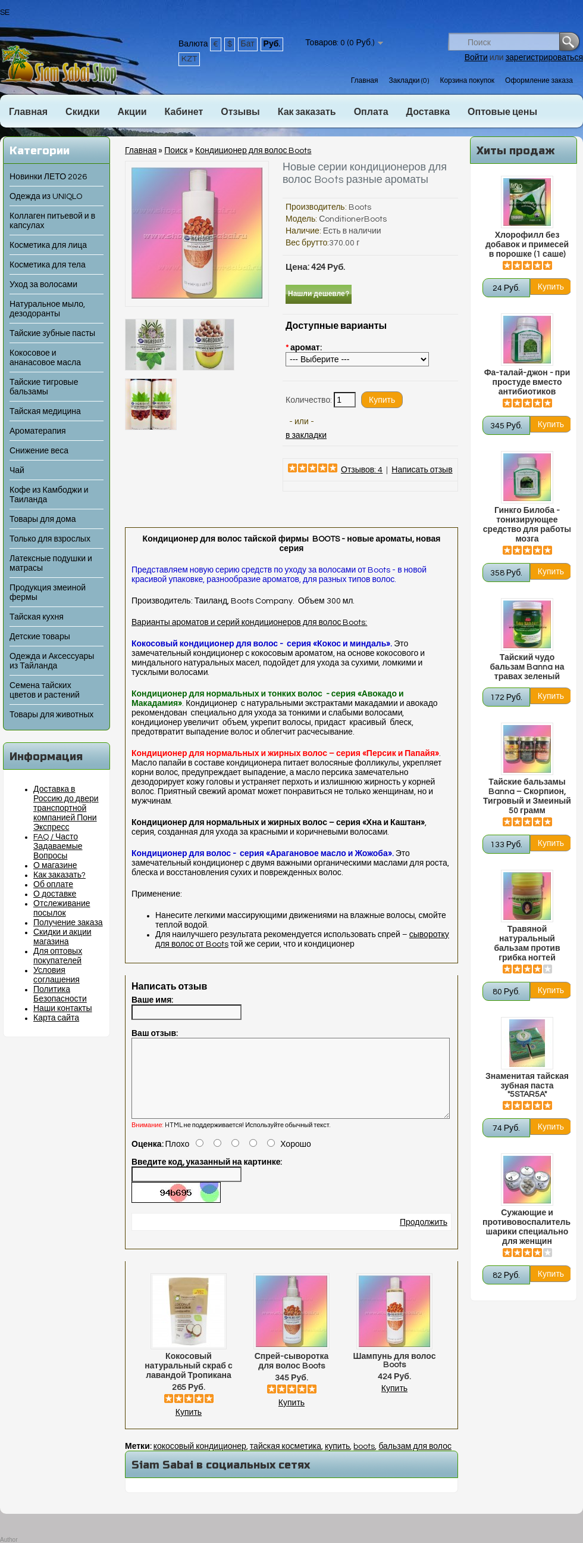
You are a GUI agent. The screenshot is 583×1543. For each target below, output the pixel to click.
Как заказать (307, 112)
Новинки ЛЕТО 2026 (48, 177)
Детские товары (40, 637)
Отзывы (240, 112)
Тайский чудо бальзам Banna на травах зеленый (527, 667)
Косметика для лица (48, 245)
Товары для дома (43, 519)
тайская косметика (285, 1461)
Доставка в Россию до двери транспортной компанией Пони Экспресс (66, 808)
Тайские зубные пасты (52, 333)
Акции (131, 112)
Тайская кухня (37, 617)
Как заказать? (59, 875)
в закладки (306, 435)
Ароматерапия (38, 431)
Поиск (175, 151)
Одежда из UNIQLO (46, 196)
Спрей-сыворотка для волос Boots (292, 1376)
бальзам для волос (415, 1461)
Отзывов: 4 (362, 470)
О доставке (54, 894)
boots (364, 1461)
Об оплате (53, 885)
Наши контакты (62, 1008)
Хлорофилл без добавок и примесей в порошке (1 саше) (527, 245)
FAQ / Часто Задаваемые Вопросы (58, 846)
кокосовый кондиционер (199, 1461)
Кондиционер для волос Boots (253, 151)
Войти (476, 58)
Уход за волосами (43, 285)
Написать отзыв (421, 470)
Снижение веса (39, 451)
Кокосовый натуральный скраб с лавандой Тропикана (188, 1380)
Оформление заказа (539, 81)
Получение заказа (68, 923)
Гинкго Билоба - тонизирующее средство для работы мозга (527, 524)
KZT (189, 59)
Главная (364, 81)
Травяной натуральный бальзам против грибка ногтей (527, 943)
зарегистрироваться (544, 58)
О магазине (55, 865)
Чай (17, 470)
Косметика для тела (48, 265)
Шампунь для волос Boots (394, 1375)
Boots (360, 207)
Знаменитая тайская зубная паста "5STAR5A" (527, 1085)
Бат (248, 44)
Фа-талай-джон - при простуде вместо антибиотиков (527, 382)
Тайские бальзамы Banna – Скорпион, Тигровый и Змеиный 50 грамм (527, 796)
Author (8, 1539)
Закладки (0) (408, 81)
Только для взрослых (50, 539)
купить (337, 1461)
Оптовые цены (502, 112)
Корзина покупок (467, 81)
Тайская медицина (45, 411)
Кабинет (184, 112)
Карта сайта (56, 1018)
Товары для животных (51, 715)
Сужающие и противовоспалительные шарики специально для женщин (527, 1227)
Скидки (82, 112)
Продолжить (423, 1237)
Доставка (428, 112)
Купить (188, 1427)
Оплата (371, 112)
